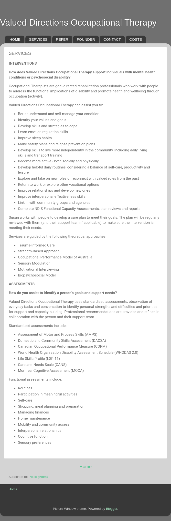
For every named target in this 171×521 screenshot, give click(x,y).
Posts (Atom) (38, 477)
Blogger (111, 509)
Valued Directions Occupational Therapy (78, 23)
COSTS (135, 39)
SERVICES (38, 39)
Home (85, 466)
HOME (15, 39)
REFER (62, 39)
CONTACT (112, 39)
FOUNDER (86, 39)
